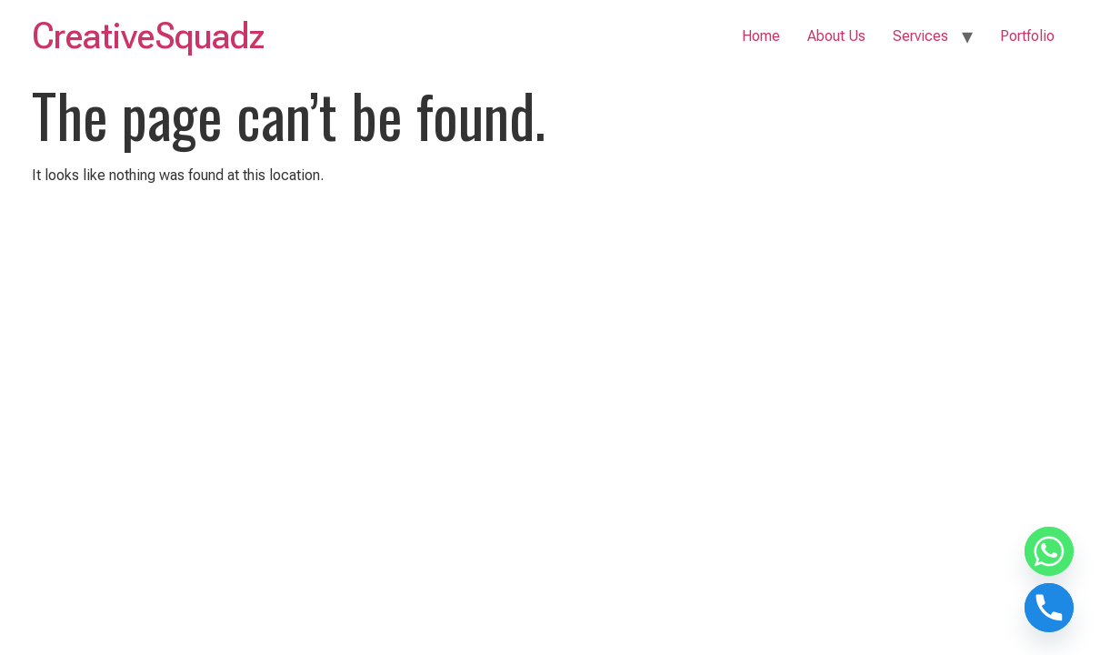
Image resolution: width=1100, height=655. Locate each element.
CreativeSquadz (148, 36)
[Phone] (1049, 607)
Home (761, 36)
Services (920, 36)
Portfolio (1027, 36)
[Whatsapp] (1049, 551)
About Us (836, 36)
